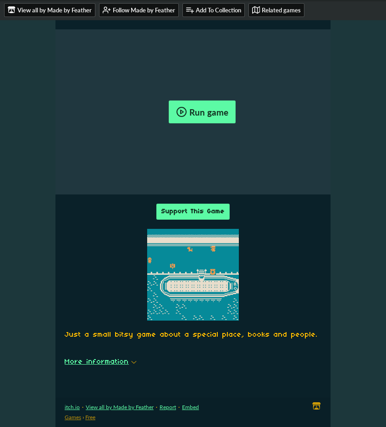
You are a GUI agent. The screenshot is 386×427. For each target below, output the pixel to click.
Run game (202, 111)
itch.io (72, 407)
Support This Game (193, 211)
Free (90, 417)
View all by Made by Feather (120, 407)
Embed (190, 407)
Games (73, 417)
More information (101, 362)
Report (168, 407)
